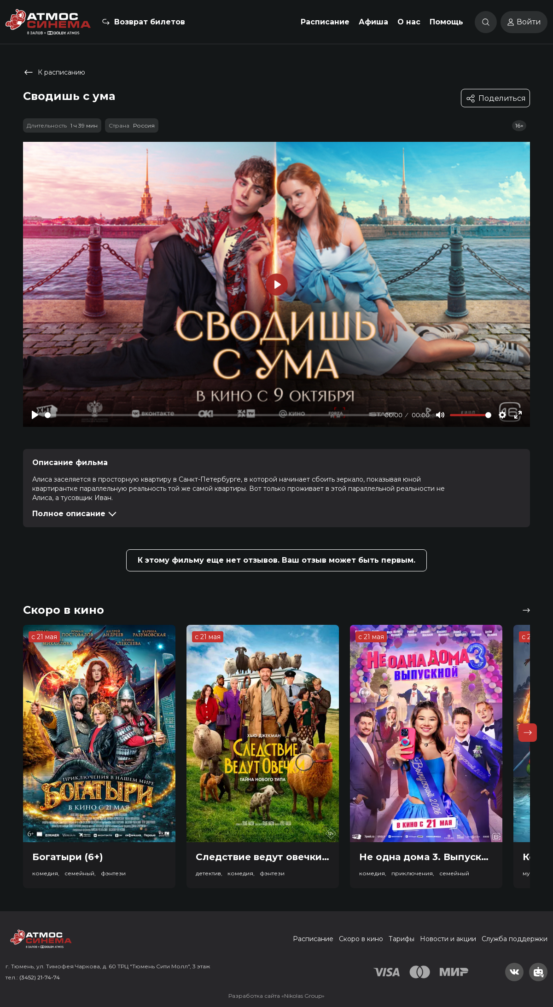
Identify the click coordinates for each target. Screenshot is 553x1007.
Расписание (325, 21)
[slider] (213, 415)
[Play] (35, 414)
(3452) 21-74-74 (39, 977)
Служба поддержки (514, 939)
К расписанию (54, 72)
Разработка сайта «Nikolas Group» (276, 995)
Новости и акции (448, 939)
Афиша (373, 21)
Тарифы (401, 939)
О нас (408, 21)
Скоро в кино (361, 939)
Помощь (446, 21)
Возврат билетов (149, 21)
